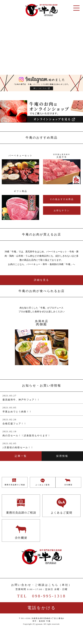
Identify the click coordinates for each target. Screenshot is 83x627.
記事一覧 (21, 456)
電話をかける (41, 608)
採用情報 (62, 456)
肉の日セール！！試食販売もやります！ (26, 435)
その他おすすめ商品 (62, 199)
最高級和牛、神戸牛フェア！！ (21, 399)
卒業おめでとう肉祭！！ (17, 411)
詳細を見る (41, 280)
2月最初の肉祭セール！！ (17, 447)
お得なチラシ (62, 210)
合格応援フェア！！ (14, 423)
